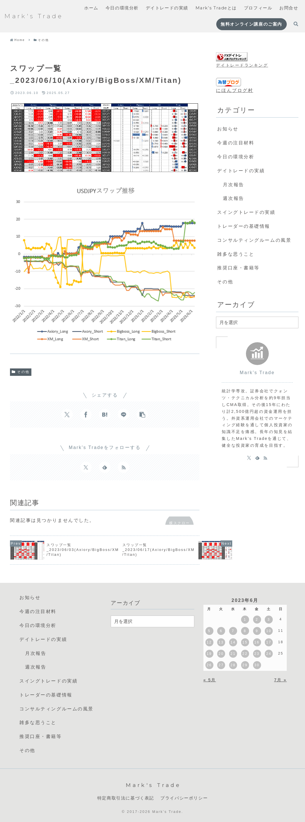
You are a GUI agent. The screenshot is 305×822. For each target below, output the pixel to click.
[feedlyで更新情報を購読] (104, 467)
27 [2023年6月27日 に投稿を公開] (221, 665)
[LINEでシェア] (123, 414)
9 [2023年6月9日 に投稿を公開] (257, 631)
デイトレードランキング (242, 65)
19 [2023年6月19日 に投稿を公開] (209, 654)
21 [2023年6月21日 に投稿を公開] (233, 654)
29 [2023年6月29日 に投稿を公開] (245, 665)
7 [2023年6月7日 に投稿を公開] (233, 631)
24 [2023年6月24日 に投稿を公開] (268, 654)
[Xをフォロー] (86, 467)
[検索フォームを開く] (296, 24)
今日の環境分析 (235, 156)
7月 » (280, 680)
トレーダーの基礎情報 (243, 226)
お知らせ (227, 128)
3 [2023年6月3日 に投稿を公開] (269, 620)
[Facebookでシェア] (86, 414)
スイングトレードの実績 (246, 212)
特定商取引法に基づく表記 (125, 798)
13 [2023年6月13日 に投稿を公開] (221, 642)
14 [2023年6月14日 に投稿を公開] (233, 642)
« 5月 (209, 680)
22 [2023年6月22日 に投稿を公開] (245, 654)
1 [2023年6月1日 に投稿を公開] (245, 620)
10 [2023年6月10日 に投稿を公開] (268, 631)
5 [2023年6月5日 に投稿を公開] (209, 631)
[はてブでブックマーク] (104, 414)
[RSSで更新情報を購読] (123, 467)
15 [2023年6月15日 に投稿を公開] (245, 642)
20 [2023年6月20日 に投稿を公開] (221, 654)
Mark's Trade (257, 372)
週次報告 (233, 198)
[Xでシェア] (67, 414)
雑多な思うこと (235, 254)
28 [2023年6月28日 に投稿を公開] (233, 665)
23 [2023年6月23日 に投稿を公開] (256, 654)
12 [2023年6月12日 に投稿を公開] (209, 642)
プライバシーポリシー (184, 798)
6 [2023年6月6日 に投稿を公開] (221, 631)
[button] (142, 414)
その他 (21, 372)
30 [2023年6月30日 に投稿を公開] (256, 665)
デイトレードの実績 (241, 170)
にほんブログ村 (234, 90)
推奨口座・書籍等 (238, 267)
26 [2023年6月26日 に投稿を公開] (209, 665)
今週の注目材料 (235, 142)
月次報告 (233, 184)
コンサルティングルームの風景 (254, 240)
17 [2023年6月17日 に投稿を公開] (268, 642)
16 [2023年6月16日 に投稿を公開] (256, 642)
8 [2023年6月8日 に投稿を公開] (245, 631)
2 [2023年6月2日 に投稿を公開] (257, 620)
